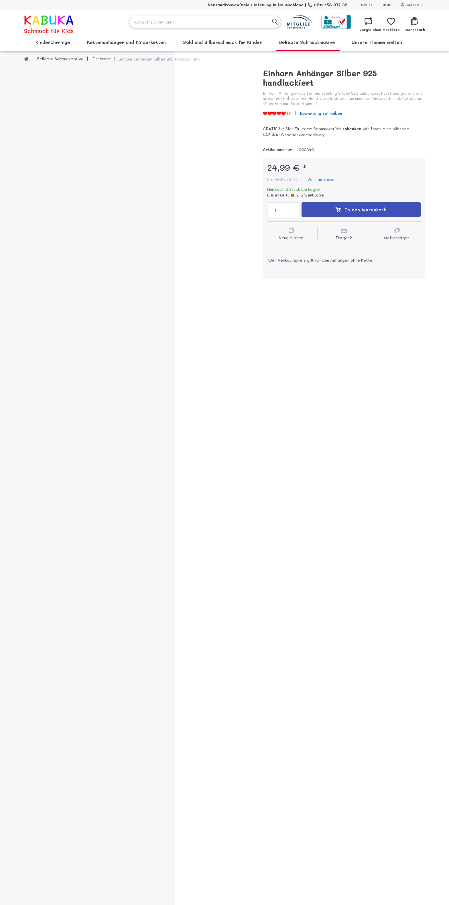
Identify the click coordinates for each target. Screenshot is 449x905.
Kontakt (367, 5)
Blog (387, 5)
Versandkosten (322, 179)
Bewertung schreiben (321, 113)
